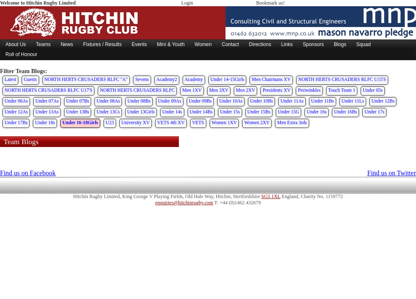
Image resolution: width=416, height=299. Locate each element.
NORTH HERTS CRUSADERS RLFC (137, 90)
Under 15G (289, 111)
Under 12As (16, 111)
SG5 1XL (270, 196)
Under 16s (317, 111)
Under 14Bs (201, 111)
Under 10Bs (261, 100)
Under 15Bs (259, 111)
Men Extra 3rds (292, 122)
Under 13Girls (141, 111)
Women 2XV (257, 122)
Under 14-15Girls (227, 79)
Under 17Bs (16, 122)
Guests (30, 79)
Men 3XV (218, 90)
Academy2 (166, 79)
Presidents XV (276, 90)
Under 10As (231, 100)
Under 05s (373, 90)
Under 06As (16, 100)
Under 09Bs (200, 100)
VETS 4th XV (171, 122)
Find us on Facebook (28, 172)
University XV (135, 122)
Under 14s (172, 111)
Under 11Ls (353, 100)
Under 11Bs (322, 100)
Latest (10, 79)
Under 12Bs (382, 100)
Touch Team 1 (341, 90)
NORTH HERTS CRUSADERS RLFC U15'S (342, 79)
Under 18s (45, 122)
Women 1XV (224, 122)
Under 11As (292, 100)
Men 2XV (245, 90)
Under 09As (169, 100)
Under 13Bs (77, 111)
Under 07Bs (77, 100)
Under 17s (374, 111)
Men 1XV (191, 90)
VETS (198, 122)
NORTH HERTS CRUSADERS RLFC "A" (86, 79)
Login (187, 3)
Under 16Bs (345, 111)
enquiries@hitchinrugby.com (184, 203)
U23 (110, 122)
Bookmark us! (270, 3)
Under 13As (47, 111)
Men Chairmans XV (271, 79)
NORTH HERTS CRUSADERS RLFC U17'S (48, 90)
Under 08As (108, 100)
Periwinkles (309, 90)
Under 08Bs (138, 100)
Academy (194, 79)
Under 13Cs (108, 111)
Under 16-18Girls (80, 122)
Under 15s (230, 111)
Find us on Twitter (391, 172)
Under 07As (47, 100)
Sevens (142, 79)
